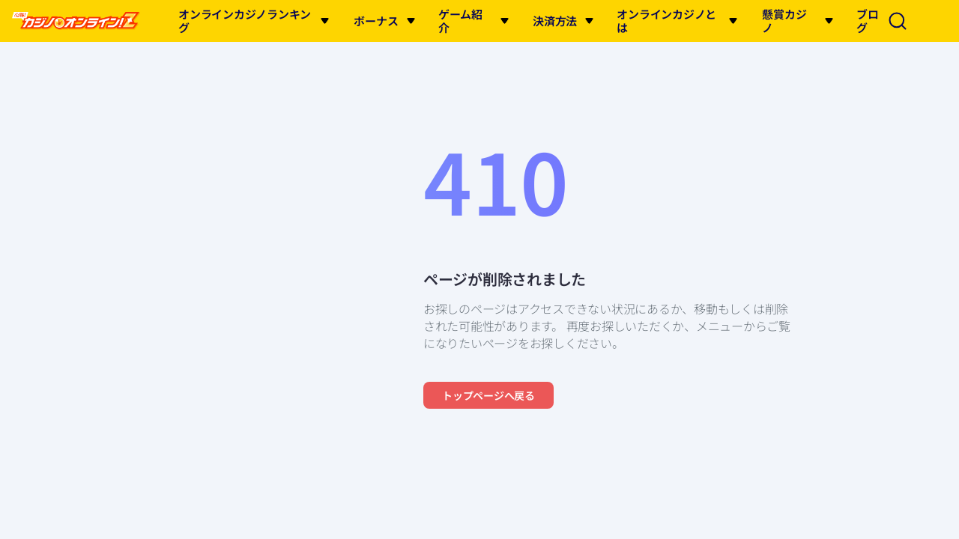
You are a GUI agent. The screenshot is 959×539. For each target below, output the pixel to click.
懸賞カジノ (784, 20)
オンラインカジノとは (666, 20)
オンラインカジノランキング (244, 20)
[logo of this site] (76, 21)
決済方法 (555, 20)
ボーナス (376, 20)
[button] (325, 21)
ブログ (867, 20)
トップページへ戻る (488, 395)
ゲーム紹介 (460, 20)
